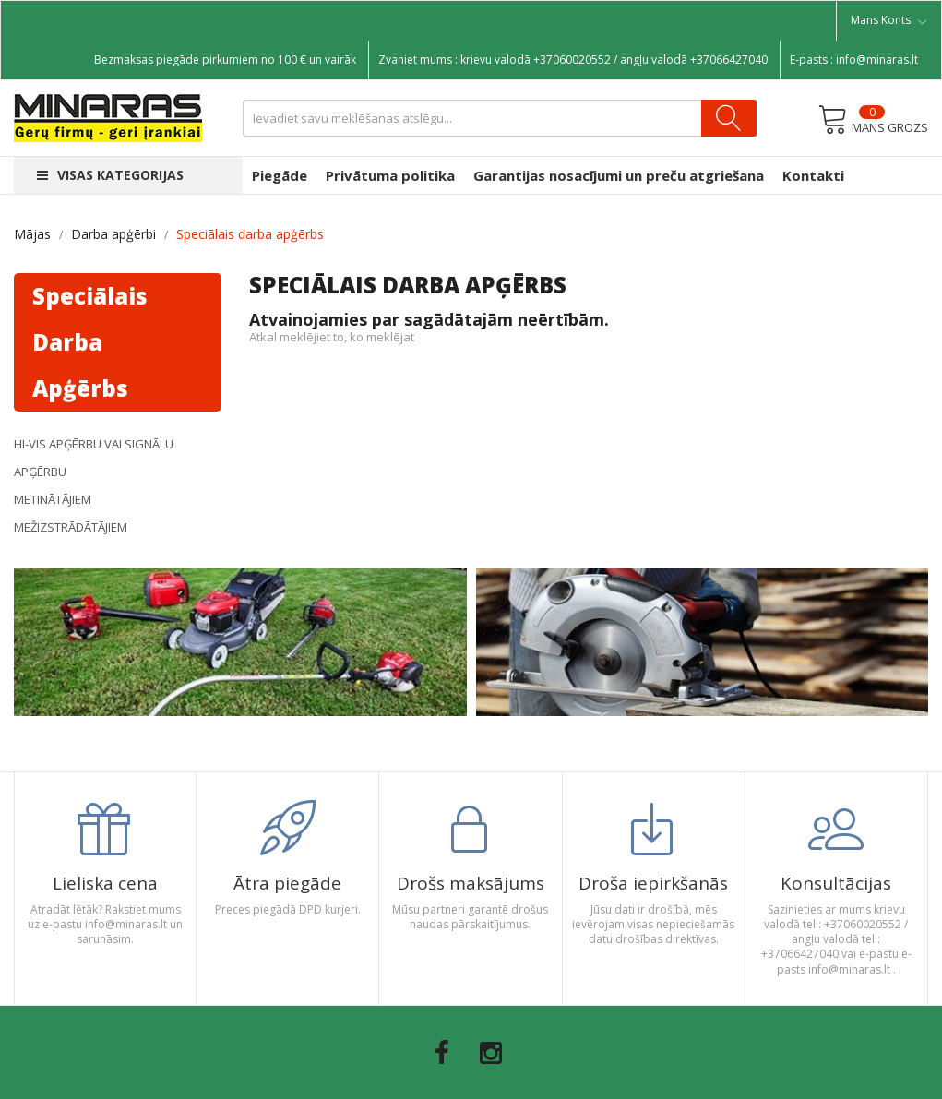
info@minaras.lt (877, 59)
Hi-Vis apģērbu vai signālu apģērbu (93, 458)
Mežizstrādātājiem (70, 527)
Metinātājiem (52, 499)
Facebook (441, 1052)
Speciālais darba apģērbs (90, 342)
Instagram (490, 1052)
